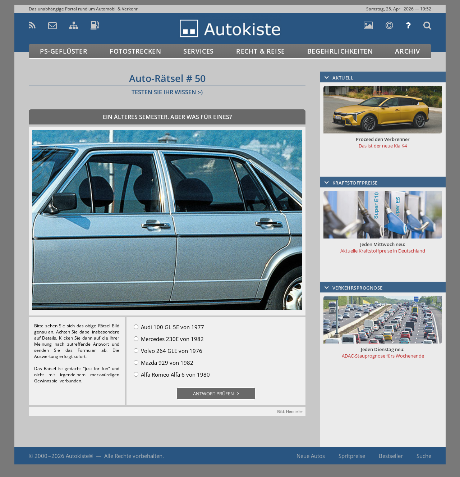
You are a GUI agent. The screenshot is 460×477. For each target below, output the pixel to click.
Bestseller (391, 455)
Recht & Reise (260, 51)
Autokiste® (79, 455)
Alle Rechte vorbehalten (133, 455)
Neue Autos (310, 455)
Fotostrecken (135, 51)
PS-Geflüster (63, 51)
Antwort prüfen (213, 393)
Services (198, 51)
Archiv (407, 51)
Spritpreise (352, 455)
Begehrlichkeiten (340, 51)
